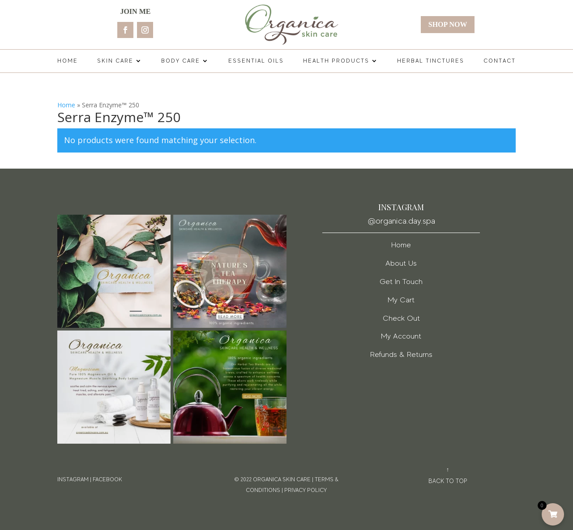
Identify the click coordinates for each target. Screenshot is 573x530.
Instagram (73, 479)
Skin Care (115, 61)
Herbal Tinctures (430, 61)
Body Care (180, 61)
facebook (107, 479)
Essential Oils (256, 61)
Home (67, 61)
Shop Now (447, 24)
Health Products (336, 61)
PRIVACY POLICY (305, 490)
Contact (499, 61)
